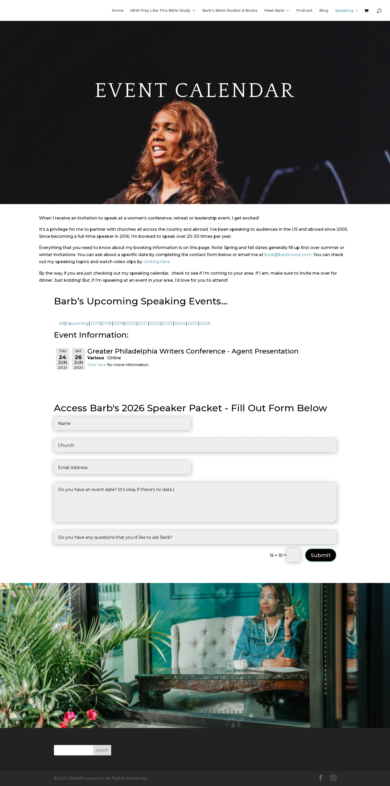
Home (117, 11)
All (61, 323)
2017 (95, 323)
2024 (179, 323)
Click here (96, 364)
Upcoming (77, 323)
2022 (154, 323)
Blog (323, 11)
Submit (321, 555)
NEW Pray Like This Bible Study (160, 11)
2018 (107, 323)
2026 (205, 323)
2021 (143, 323)
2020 (130, 323)
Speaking (344, 11)
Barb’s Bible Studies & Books (230, 11)
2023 (167, 323)
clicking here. (157, 261)
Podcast (304, 11)
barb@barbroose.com (288, 254)
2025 (192, 323)
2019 (118, 323)
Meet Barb (274, 11)
